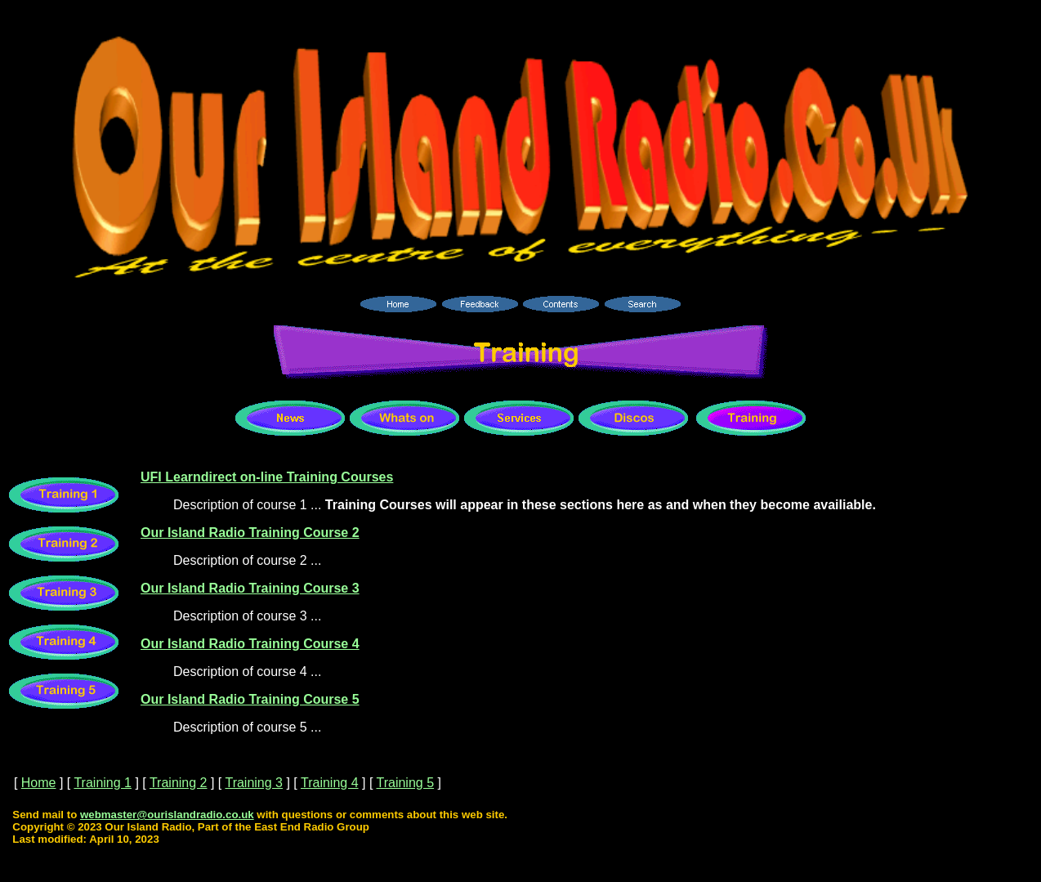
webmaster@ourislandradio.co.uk (167, 814)
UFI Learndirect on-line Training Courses (267, 477)
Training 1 (103, 783)
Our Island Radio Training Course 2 (250, 532)
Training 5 (405, 783)
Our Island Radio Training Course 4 (250, 644)
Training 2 (179, 783)
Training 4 (330, 783)
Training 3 (254, 783)
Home (38, 783)
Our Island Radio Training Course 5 (250, 699)
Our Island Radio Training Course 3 (250, 588)
